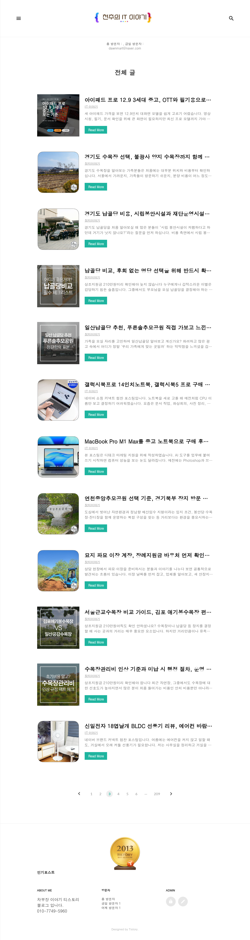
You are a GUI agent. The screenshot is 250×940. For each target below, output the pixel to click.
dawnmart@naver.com (125, 48)
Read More (96, 130)
